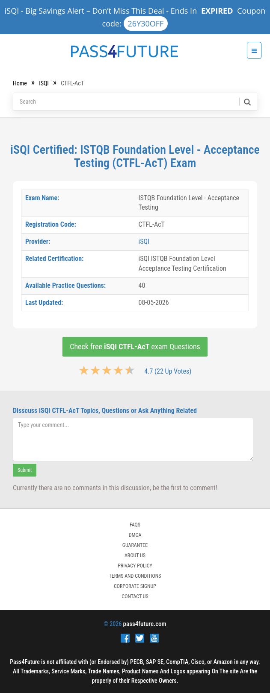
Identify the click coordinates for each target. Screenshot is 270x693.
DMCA (135, 535)
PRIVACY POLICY (135, 566)
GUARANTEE (135, 545)
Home (20, 83)
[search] (246, 101)
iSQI (44, 83)
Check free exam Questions (135, 346)
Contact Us (135, 596)
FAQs (135, 525)
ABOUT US (135, 555)
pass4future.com (144, 624)
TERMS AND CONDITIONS (135, 576)
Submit (25, 470)
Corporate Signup (135, 586)
